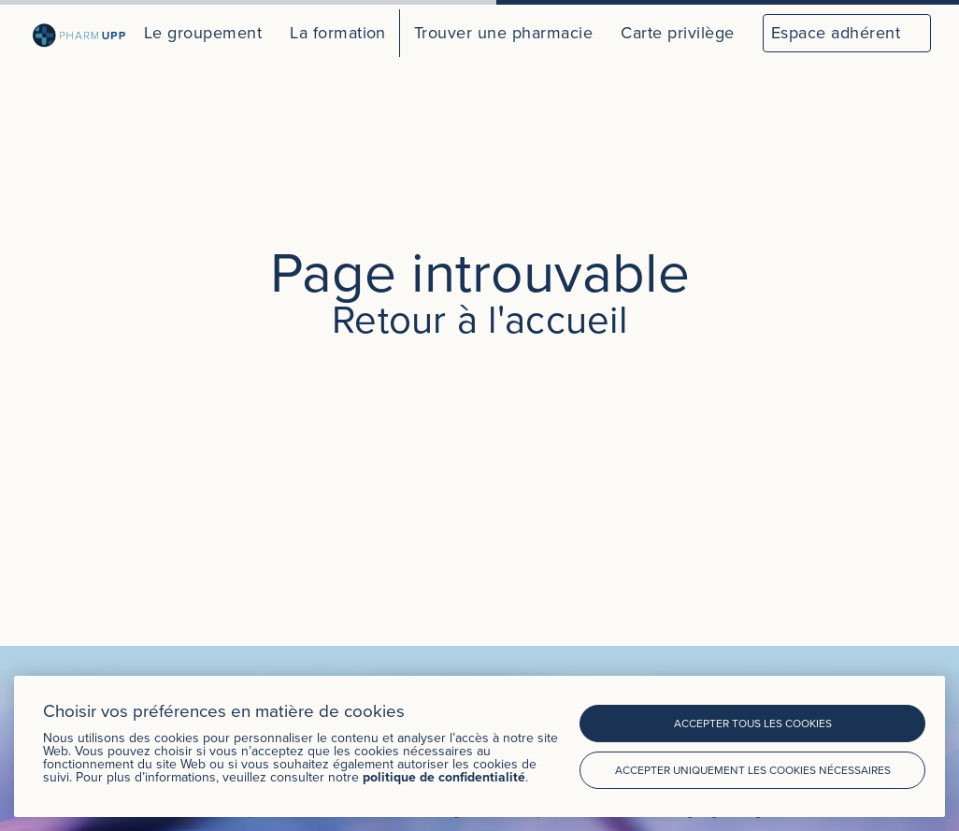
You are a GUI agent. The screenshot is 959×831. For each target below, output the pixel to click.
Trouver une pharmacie (503, 32)
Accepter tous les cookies (753, 723)
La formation (338, 32)
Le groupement (203, 32)
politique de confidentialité (444, 776)
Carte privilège (677, 32)
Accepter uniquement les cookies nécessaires (753, 770)
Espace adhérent (835, 32)
